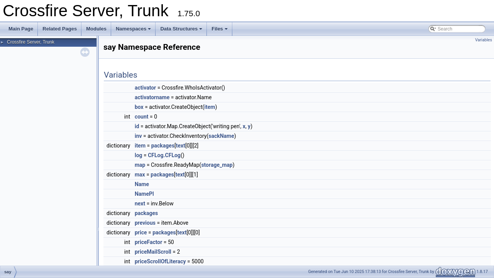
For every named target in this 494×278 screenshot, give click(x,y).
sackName (221, 136)
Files (219, 29)
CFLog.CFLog (164, 155)
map (140, 165)
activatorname (152, 97)
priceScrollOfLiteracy (160, 261)
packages (162, 145)
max (140, 174)
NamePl (144, 194)
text (180, 145)
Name (142, 184)
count (142, 117)
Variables (483, 39)
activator (145, 88)
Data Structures (181, 29)
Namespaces (133, 29)
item (209, 107)
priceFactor (148, 242)
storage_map (216, 165)
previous (145, 223)
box (139, 107)
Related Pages (59, 29)
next (140, 203)
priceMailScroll (153, 252)
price (141, 232)
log (138, 155)
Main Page (20, 29)
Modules (96, 29)
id (137, 126)
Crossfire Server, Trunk (30, 42)
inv (138, 136)
